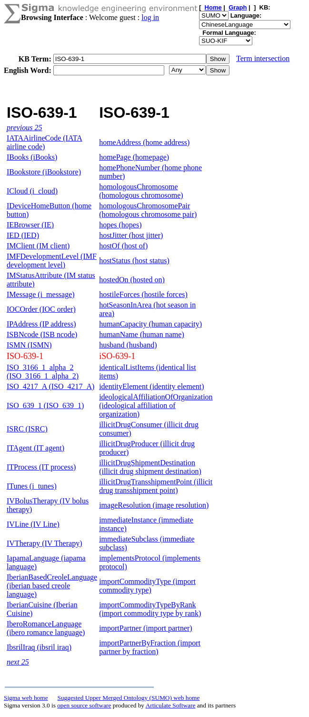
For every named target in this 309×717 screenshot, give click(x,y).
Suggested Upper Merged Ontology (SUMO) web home (129, 697)
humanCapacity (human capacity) (150, 324)
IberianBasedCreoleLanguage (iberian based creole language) (52, 585)
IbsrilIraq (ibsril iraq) (39, 647)
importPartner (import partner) (145, 628)
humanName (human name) (141, 334)
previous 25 (24, 127)
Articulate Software (171, 705)
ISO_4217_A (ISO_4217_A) (50, 386)
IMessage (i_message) (41, 294)
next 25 (18, 662)
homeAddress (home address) (144, 142)
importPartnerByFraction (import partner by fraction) (149, 647)
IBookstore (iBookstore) (44, 172)
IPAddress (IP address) (41, 324)
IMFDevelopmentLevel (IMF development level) (52, 260)
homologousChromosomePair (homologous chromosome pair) (148, 210)
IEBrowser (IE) (30, 225)
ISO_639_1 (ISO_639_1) (45, 405)
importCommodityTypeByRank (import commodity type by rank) (150, 609)
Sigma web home (26, 697)
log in (150, 17)
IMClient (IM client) (38, 246)
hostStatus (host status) (134, 260)
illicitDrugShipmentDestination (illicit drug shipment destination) (150, 467)
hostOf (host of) (123, 246)
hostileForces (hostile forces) (143, 294)
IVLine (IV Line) (33, 524)
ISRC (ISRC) (27, 429)
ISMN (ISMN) (29, 345)
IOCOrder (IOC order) (41, 309)
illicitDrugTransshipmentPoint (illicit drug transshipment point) (155, 486)
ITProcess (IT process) (41, 467)
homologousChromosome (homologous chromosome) (141, 191)
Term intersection (262, 58)
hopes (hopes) (120, 225)
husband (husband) (128, 345)
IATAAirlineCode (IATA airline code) (44, 142)
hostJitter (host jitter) (131, 235)
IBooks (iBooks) (32, 157)
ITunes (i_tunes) (32, 486)
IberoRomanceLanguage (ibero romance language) (46, 628)
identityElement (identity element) (151, 386)
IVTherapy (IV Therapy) (44, 543)
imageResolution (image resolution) (154, 505)
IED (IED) (23, 235)
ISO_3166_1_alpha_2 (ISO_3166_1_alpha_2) (43, 371)
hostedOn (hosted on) (132, 280)
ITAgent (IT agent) (35, 448)
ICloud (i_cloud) (32, 191)
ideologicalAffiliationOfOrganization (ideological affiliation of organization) (155, 405)
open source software (84, 705)
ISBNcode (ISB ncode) (42, 334)
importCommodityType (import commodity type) (147, 585)
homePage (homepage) (134, 157)
